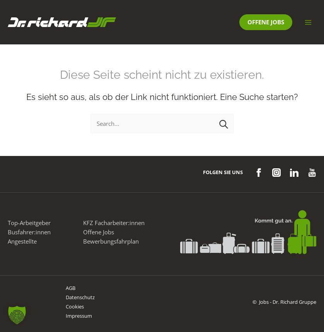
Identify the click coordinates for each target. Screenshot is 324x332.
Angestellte (22, 241)
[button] (265, 22)
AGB (70, 288)
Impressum (79, 315)
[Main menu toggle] (308, 22)
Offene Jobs (98, 232)
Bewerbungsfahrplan (111, 241)
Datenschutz (80, 297)
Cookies (75, 306)
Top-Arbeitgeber (29, 223)
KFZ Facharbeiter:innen (114, 223)
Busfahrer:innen (29, 232)
